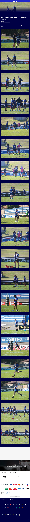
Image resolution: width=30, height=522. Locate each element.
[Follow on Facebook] (10, 499)
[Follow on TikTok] (8, 499)
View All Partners (15, 496)
